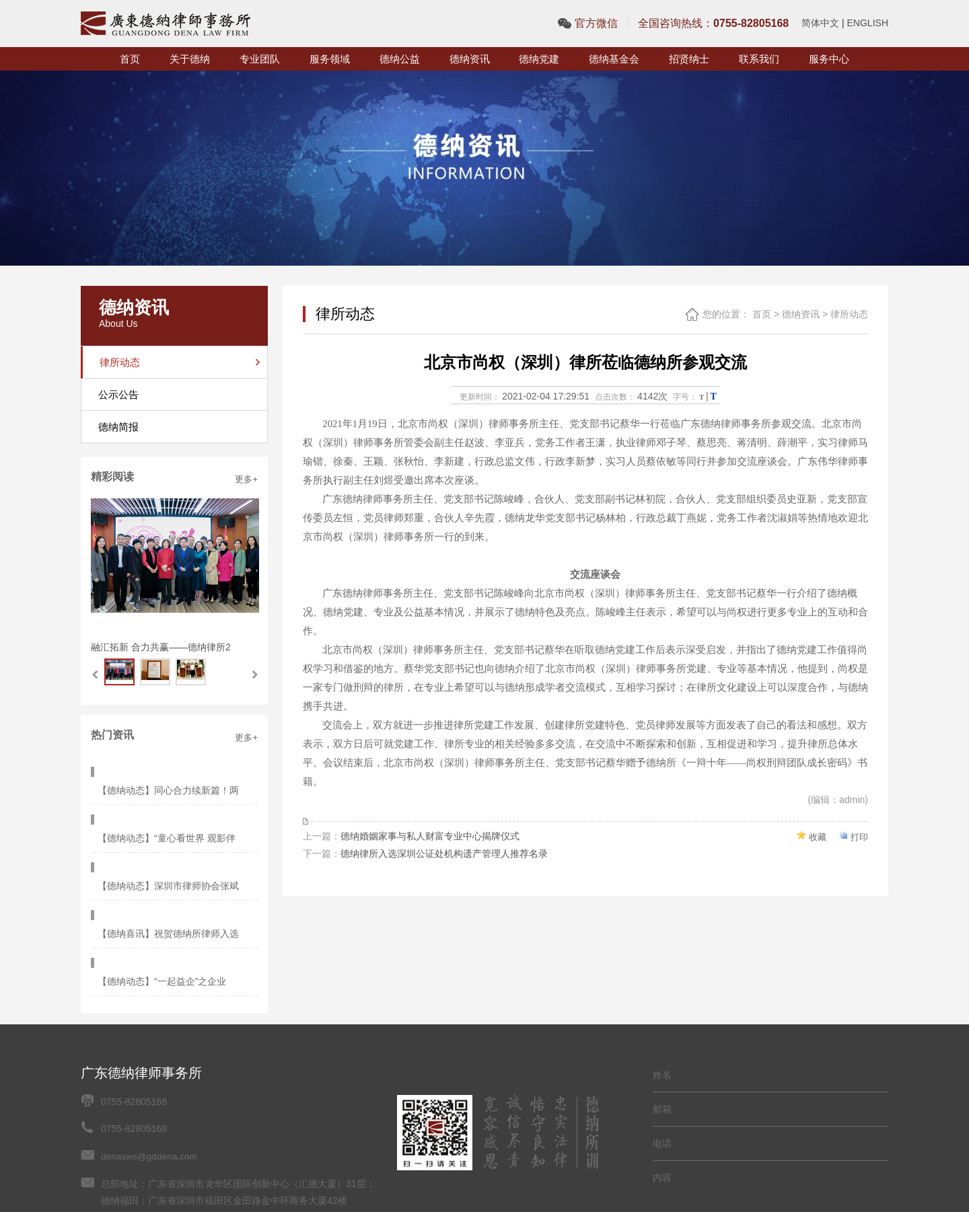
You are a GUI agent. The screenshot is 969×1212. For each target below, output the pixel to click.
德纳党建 (539, 59)
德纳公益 (400, 59)
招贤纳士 (689, 59)
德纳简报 (118, 426)
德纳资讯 (470, 59)
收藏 (815, 836)
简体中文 (820, 22)
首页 (130, 59)
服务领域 (330, 59)
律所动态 (849, 314)
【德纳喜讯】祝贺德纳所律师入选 (171, 855)
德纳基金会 (614, 59)
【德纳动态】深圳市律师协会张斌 (171, 827)
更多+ (246, 479)
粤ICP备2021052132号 (149, 1129)
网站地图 (221, 1129)
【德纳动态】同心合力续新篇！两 (171, 770)
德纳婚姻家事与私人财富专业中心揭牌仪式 (429, 835)
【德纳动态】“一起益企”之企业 (165, 883)
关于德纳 (190, 59)
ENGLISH (867, 22)
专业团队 (260, 59)
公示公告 (118, 394)
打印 (858, 836)
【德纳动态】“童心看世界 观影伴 (170, 799)
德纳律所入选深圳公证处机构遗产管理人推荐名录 (444, 852)
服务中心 (829, 59)
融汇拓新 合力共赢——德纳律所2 (161, 647)
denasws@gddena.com (150, 1058)
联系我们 (759, 59)
